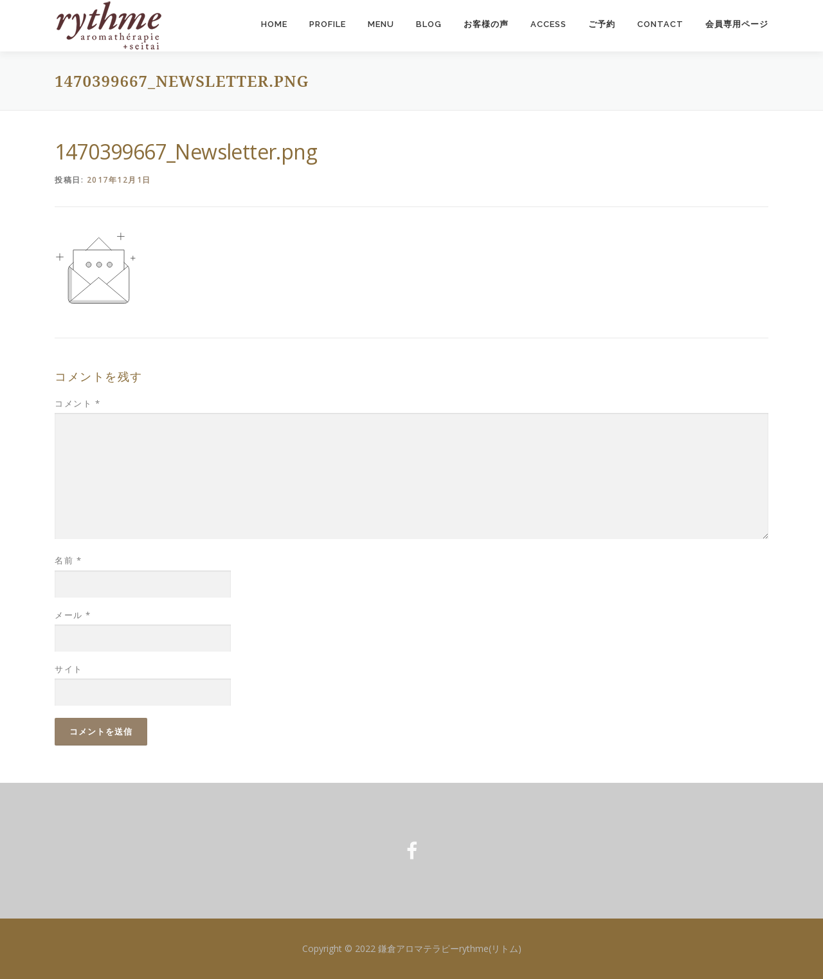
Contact (660, 24)
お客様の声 (486, 24)
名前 (68, 561)
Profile (327, 24)
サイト (69, 669)
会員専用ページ (736, 24)
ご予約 (601, 24)
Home (274, 24)
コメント (77, 403)
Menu (381, 24)
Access (548, 24)
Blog (429, 24)
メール (73, 615)
